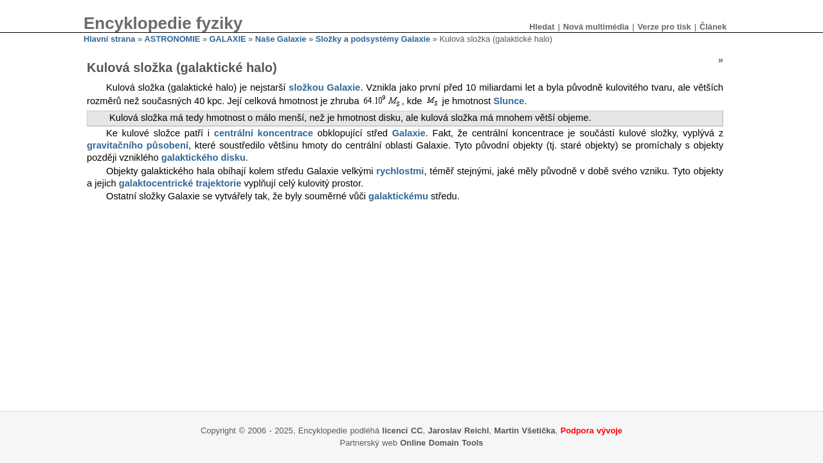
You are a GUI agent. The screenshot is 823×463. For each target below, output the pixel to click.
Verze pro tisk (664, 27)
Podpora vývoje (591, 430)
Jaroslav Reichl (458, 430)
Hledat (541, 27)
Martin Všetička (525, 430)
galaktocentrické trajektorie (180, 183)
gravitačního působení (137, 145)
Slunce (508, 101)
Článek (713, 27)
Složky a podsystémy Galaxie (373, 39)
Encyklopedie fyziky (163, 23)
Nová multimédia (596, 27)
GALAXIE (228, 39)
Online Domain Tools (441, 443)
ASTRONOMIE (173, 39)
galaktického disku (203, 157)
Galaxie (409, 133)
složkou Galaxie (324, 87)
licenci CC (403, 430)
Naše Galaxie (281, 39)
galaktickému (398, 196)
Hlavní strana (109, 39)
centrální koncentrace (263, 133)
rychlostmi (400, 171)
